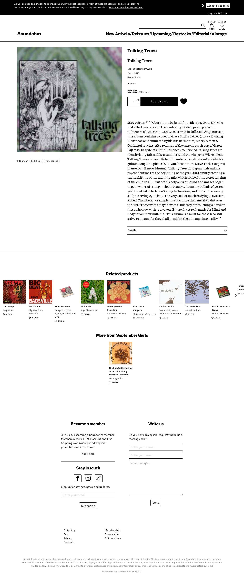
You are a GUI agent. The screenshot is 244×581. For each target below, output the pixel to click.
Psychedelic (52, 161)
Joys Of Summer (89, 310)
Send (155, 502)
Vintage (219, 33)
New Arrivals (118, 33)
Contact (69, 542)
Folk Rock (36, 161)
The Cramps (9, 306)
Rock (137, 77)
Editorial (201, 33)
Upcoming (161, 33)
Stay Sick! (8, 310)
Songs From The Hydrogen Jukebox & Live (65, 313)
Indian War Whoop (116, 313)
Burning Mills (116, 378)
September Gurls (143, 68)
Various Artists (167, 306)
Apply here (88, 453)
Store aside (112, 534)
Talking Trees (142, 50)
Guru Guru (138, 306)
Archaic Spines (193, 310)
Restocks (182, 33)
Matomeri (86, 306)
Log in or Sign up (217, 13)
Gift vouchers (113, 538)
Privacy (68, 538)
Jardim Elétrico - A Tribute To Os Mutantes (171, 312)
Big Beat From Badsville (36, 312)
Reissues (140, 33)
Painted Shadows (220, 313)
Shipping (69, 530)
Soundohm (29, 33)
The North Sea (192, 306)
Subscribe (88, 506)
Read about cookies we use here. (126, 7)
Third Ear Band (62, 306)
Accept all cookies (218, 5)
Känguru (137, 310)
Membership (112, 530)
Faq (66, 534)
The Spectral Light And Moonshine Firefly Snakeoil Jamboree (120, 371)
